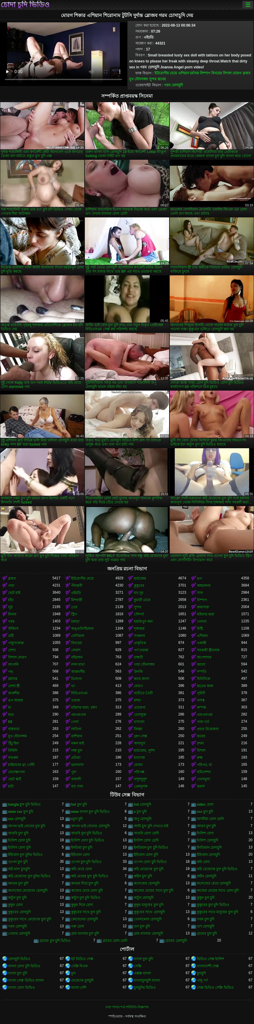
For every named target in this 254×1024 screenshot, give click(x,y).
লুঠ (10, 607)
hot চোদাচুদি (142, 804)
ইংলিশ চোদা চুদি (19, 840)
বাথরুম (13, 758)
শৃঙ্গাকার (139, 629)
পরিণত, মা (204, 765)
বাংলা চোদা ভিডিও (21, 987)
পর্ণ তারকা (141, 650)
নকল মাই (77, 743)
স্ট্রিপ (74, 614)
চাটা (11, 786)
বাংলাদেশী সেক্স (208, 966)
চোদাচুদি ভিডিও (19, 959)
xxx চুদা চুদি (205, 812)
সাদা (200, 593)
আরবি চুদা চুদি (18, 833)
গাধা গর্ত (203, 722)
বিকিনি (12, 750)
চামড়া (75, 621)
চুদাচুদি (201, 973)
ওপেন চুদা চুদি (18, 862)
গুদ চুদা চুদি (142, 926)
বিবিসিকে (203, 679)
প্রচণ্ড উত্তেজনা (207, 729)
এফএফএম (204, 715)
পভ (10, 672)
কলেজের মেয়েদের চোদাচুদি (28, 890)
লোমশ (75, 650)
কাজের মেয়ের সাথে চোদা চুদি (218, 890)
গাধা (11, 586)
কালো (201, 664)
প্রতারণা (139, 707)
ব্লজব (246, 73)
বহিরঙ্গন (76, 657)
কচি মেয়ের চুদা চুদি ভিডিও (89, 876)
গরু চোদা (77, 926)
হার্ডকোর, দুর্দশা (144, 750)
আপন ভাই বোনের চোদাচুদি (90, 826)
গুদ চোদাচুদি (205, 926)
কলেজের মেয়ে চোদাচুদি (214, 883)
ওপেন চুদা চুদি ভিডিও (86, 862)
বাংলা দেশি (78, 987)
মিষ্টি (200, 629)
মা (9, 707)
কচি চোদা (203, 862)
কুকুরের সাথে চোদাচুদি (149, 912)
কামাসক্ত (203, 607)
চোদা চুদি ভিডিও (25, 5)
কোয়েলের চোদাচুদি (84, 919)
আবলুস (139, 743)
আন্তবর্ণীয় (78, 672)
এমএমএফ (78, 715)
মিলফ (12, 614)
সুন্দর (153, 79)
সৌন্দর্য (139, 614)
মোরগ (138, 686)
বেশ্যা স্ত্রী (14, 686)
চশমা (137, 700)
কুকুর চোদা (15, 905)
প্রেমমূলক (140, 786)
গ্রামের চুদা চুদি (207, 933)
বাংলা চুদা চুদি (143, 959)
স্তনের (161, 79)
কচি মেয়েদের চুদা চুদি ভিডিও (217, 869)
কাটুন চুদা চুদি (17, 898)
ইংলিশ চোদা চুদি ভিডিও (87, 840)
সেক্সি (137, 966)
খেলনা (201, 621)
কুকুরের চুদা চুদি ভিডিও (213, 905)
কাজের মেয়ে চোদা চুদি (87, 890)
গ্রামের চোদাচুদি (176, 941)
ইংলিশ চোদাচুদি (207, 840)
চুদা (73, 973)
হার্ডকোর (140, 578)
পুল (73, 772)
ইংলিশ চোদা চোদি (146, 840)
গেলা (75, 722)
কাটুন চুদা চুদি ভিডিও (85, 898)
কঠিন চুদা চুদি (143, 876)
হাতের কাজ (205, 686)
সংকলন (139, 636)
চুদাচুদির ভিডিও (145, 987)
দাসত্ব (201, 700)
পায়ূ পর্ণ (202, 980)
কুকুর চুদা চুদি (206, 898)
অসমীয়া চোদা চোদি (210, 819)
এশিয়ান (183, 73)
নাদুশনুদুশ (140, 779)
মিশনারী (76, 600)
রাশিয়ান (76, 736)
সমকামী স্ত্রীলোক (208, 650)
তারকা (75, 700)
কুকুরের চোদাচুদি (19, 912)
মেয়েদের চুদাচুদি (82, 980)
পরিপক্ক (139, 772)
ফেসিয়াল (77, 636)
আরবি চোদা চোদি (146, 833)
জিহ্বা (138, 729)
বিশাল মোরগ (232, 73)
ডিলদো (76, 679)
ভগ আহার (15, 700)
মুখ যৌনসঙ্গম (138, 79)
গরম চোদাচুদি (173, 85)
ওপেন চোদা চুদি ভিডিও (150, 862)
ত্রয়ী (11, 636)
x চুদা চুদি (140, 812)
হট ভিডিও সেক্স (82, 959)
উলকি (138, 672)
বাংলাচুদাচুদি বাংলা (147, 980)
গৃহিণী (201, 693)
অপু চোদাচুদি (143, 819)
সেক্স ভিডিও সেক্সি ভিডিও (215, 987)
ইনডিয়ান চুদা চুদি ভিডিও (151, 847)
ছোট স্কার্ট (14, 779)
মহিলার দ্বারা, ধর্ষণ (84, 707)
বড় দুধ (138, 593)
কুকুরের (139, 586)
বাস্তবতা (13, 729)
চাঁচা (10, 600)
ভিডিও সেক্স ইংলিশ (210, 959)
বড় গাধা (77, 786)
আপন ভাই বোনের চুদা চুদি (26, 826)
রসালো (139, 722)
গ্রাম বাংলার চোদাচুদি (148, 933)
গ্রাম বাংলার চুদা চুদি (85, 933)
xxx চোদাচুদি (17, 819)
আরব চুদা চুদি (206, 826)
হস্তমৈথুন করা (143, 621)
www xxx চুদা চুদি (20, 812)
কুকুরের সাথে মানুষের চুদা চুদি (217, 912)
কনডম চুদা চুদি (18, 883)
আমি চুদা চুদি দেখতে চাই (151, 826)
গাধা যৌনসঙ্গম (144, 664)
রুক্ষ (200, 758)
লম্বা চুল (76, 750)
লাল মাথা (78, 664)
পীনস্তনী (76, 586)
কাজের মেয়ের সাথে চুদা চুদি (153, 890)
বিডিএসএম (79, 693)
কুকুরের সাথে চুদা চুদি (86, 912)
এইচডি (76, 593)
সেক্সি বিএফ (79, 966)
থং (73, 686)
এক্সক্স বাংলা (142, 973)
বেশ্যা (12, 650)
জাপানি (13, 664)
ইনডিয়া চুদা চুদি (82, 847)
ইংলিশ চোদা (205, 833)
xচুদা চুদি (77, 819)
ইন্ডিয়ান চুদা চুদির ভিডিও (25, 855)
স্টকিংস (13, 629)
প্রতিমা (75, 758)
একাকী (201, 643)
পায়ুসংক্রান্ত (16, 643)
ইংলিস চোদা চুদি (19, 847)
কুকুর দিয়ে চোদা (82, 905)
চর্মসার (194, 73)
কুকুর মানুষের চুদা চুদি (148, 905)
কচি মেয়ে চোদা (81, 869)
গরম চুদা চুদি (206, 919)
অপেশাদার (204, 657)
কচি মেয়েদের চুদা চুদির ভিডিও (29, 876)
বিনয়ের (216, 73)
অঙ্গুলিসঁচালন (82, 629)
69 (10, 722)
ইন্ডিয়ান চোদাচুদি (208, 855)
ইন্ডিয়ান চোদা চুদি (146, 855)
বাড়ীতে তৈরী (143, 693)
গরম (11, 621)
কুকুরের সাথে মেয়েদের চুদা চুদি (29, 919)
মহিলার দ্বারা (205, 614)
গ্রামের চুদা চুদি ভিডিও (55, 941)
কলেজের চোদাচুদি (147, 883)
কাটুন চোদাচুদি (144, 898)
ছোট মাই (14, 593)
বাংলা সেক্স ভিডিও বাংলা (26, 980)
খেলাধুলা (203, 779)
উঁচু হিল (13, 743)
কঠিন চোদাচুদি (206, 876)
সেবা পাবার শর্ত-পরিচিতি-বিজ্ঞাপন (127, 1007)
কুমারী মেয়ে (142, 600)
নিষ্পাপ (205, 73)
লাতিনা (76, 729)
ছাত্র (11, 715)
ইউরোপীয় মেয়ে (165, 73)
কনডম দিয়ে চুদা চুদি (85, 883)
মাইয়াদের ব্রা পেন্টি (21, 765)
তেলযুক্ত (140, 715)
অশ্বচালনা (203, 586)
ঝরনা (201, 786)
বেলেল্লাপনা (16, 772)
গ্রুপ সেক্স (140, 736)
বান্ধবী (138, 657)
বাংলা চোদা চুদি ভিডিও (24, 966)
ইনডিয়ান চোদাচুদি (209, 847)
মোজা (138, 765)
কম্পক (201, 707)
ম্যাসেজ (139, 758)
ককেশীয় (13, 693)
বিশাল (201, 750)
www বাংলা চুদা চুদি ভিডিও (90, 812)
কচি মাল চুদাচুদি (19, 869)
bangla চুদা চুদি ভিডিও (24, 804)
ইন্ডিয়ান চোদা (80, 855)
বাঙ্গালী (76, 779)
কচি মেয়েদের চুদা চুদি (148, 869)
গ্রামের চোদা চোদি (115, 941)
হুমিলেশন (204, 772)
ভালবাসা (77, 765)
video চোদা (205, 804)
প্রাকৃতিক (140, 643)
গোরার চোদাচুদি (19, 933)
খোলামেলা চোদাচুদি (148, 919)
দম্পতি (201, 672)
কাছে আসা (141, 679)
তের (74, 607)
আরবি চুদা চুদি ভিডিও (86, 833)
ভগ (199, 578)
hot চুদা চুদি (79, 804)
